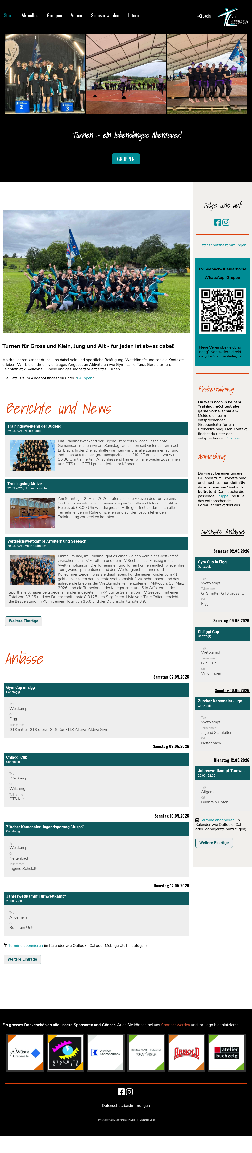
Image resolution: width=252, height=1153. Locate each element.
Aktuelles (30, 15)
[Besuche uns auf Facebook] (217, 222)
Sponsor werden (105, 15)
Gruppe (233, 438)
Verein (76, 15)
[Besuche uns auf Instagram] (225, 222)
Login (204, 16)
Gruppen (54, 15)
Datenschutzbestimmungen (222, 245)
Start (8, 15)
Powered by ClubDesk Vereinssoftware (116, 1119)
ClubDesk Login (147, 1119)
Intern (133, 15)
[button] (96, 710)
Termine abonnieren (25, 945)
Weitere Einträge (23, 621)
